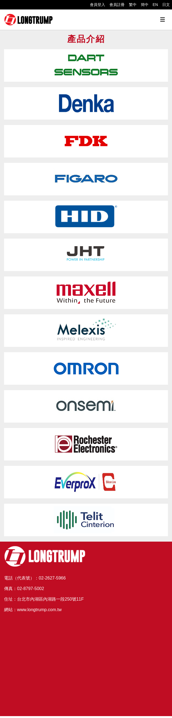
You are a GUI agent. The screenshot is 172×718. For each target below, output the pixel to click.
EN (155, 4)
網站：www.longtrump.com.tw (33, 609)
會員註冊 (117, 4)
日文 (166, 4)
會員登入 (97, 4)
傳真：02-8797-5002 (24, 588)
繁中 (133, 4)
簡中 (144, 4)
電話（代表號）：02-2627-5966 (35, 578)
